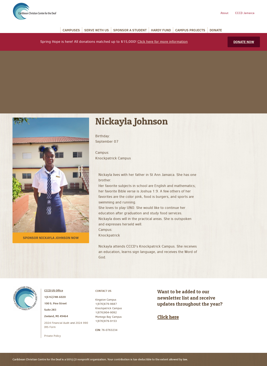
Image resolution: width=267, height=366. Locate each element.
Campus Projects (190, 30)
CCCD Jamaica (244, 13)
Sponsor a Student (130, 30)
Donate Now (243, 41)
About (224, 13)
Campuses (71, 30)
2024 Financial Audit (57, 323)
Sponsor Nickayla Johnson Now (51, 237)
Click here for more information (162, 41)
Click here (168, 317)
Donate (216, 30)
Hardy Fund (161, 30)
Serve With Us (96, 30)
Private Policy (52, 336)
